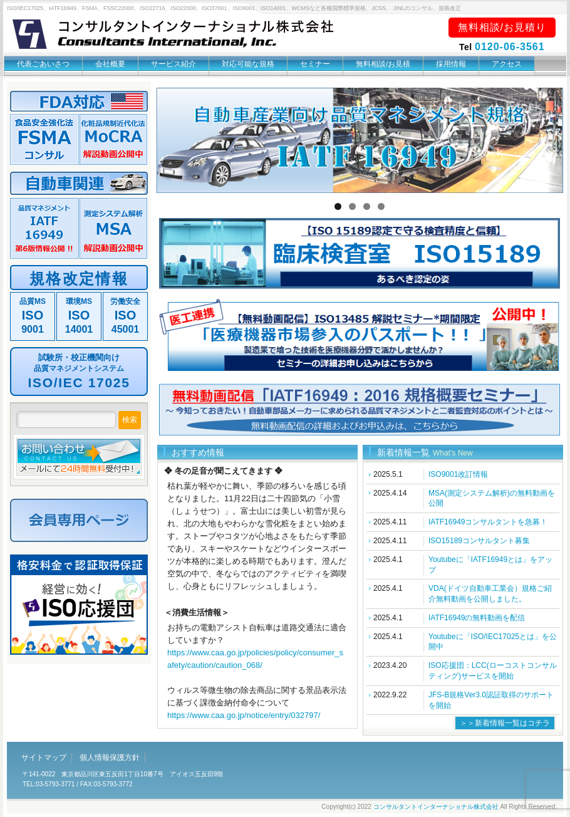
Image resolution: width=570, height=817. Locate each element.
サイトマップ (43, 757)
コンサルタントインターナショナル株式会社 (436, 806)
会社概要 (110, 64)
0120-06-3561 (510, 46)
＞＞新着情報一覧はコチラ (505, 723)
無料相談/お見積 (383, 64)
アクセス (507, 64)
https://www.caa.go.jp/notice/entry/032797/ (243, 715)
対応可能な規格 (248, 64)
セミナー (315, 64)
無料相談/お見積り (502, 27)
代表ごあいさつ (43, 64)
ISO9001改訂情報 (458, 474)
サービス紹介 (173, 64)
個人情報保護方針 (110, 757)
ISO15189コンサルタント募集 (479, 540)
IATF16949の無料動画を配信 (476, 617)
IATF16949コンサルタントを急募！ (487, 522)
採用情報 (451, 64)
